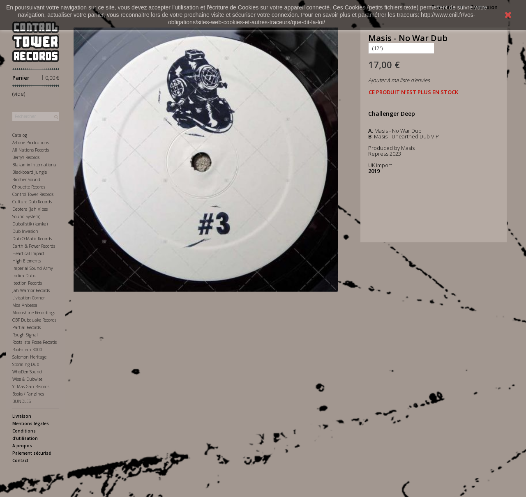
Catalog (19, 135)
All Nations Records (30, 150)
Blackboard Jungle (29, 172)
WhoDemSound (27, 372)
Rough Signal (25, 335)
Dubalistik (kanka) (30, 224)
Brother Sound (26, 179)
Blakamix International (35, 165)
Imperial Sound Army (32, 268)
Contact (20, 460)
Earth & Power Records (33, 246)
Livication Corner (28, 298)
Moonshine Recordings (33, 312)
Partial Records (26, 327)
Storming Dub (25, 364)
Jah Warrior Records (31, 290)
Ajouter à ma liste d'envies (399, 80)
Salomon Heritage (29, 357)
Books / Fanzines (28, 394)
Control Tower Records (32, 194)
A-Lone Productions (30, 142)
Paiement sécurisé (31, 453)
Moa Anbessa (24, 305)
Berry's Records (25, 157)
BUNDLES (21, 401)
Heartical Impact (28, 253)
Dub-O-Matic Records (32, 239)
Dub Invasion (25, 231)
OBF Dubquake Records (34, 320)
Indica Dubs (23, 275)
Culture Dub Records (32, 202)
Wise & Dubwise (27, 379)
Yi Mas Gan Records (30, 386)
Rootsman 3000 (27, 349)
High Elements (26, 261)
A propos (22, 446)
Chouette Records (28, 187)
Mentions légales (30, 423)
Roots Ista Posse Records (34, 342)
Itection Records (27, 283)
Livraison (21, 416)
